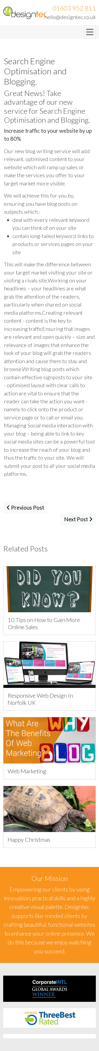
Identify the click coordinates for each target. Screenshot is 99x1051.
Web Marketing (27, 771)
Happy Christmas (29, 839)
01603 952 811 (74, 8)
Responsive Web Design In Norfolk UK (40, 699)
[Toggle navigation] (90, 32)
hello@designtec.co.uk (70, 17)
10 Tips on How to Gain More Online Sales (44, 623)
